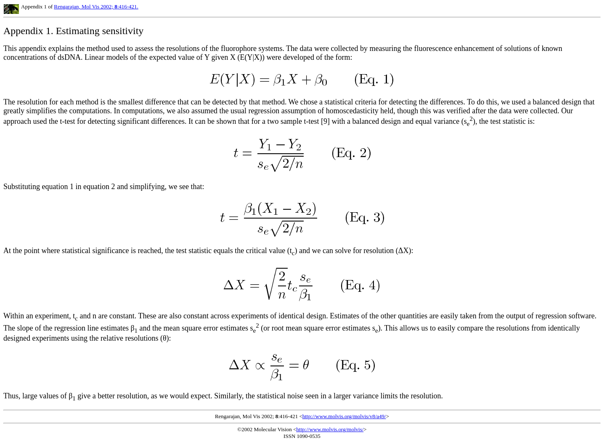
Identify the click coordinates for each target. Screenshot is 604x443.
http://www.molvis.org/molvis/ (329, 429)
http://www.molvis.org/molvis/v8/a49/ (344, 416)
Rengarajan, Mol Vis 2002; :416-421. (96, 6)
